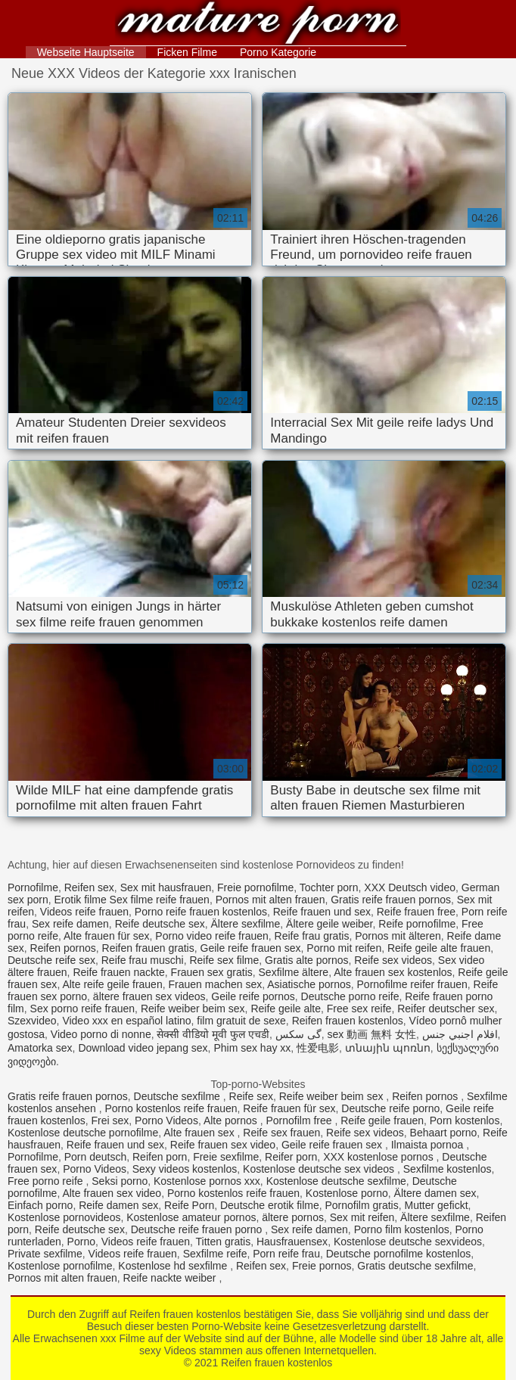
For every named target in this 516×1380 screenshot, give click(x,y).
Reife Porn (189, 1205)
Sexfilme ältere (294, 972)
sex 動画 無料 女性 (371, 1034)
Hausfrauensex (292, 1241)
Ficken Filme (187, 52)
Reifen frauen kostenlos (258, 24)
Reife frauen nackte (118, 972)
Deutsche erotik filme (269, 1205)
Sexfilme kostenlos (447, 1169)
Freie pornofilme (255, 887)
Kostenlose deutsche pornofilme (83, 1133)
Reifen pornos (63, 948)
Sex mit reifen (362, 1217)
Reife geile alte (285, 1008)
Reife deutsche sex (160, 924)
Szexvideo (32, 1021)
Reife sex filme (224, 960)
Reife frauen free (416, 912)
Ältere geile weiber (329, 924)
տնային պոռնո (388, 1048)
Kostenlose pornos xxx (207, 1181)
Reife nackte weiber (171, 1278)
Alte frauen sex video (111, 1193)
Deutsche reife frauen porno (198, 1229)
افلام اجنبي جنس (460, 1034)
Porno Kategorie (278, 52)
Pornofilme (33, 887)
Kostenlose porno (347, 1193)
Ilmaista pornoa (429, 1145)
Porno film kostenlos (401, 1229)
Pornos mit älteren (398, 936)
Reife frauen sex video (222, 1145)
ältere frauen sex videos (149, 996)
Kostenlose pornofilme (60, 1266)
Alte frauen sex (200, 1133)
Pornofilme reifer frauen (412, 984)
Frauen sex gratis (212, 972)
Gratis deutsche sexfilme (415, 1266)
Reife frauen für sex (289, 1108)
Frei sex (110, 1120)
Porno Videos (166, 1120)
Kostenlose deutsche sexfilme (336, 1181)
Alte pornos (232, 1120)
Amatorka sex (40, 1048)
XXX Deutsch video (409, 887)
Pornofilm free (300, 1120)
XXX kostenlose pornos (379, 1157)
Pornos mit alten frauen (270, 900)
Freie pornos (322, 1266)
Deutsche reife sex (51, 960)
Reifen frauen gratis (148, 948)
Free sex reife (359, 1008)
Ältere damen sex (435, 1193)
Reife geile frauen (382, 1120)
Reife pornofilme (416, 924)
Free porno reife (47, 1181)
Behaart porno (443, 1133)
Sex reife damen (70, 924)
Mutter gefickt (436, 1205)
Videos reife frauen (84, 912)
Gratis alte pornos (307, 960)
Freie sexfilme (226, 1157)
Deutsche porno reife (350, 996)
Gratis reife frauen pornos (391, 900)
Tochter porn (329, 887)
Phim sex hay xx (252, 1048)
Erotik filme (80, 900)
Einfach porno (40, 1205)
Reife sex (251, 1096)
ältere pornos (293, 1217)
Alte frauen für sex (107, 936)
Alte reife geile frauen (112, 984)
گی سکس (298, 1034)
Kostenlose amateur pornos (191, 1217)
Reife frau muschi (142, 960)
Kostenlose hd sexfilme (174, 1266)
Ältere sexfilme (246, 924)
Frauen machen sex (215, 984)
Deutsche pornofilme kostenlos (398, 1254)
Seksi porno (120, 1181)
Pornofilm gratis (361, 1205)
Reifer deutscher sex (445, 1008)
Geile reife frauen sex (250, 948)
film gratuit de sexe (241, 1021)
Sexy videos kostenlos (185, 1169)
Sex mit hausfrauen (166, 887)
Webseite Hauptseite (86, 52)
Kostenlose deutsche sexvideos (408, 1241)
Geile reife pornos (253, 996)
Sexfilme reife (215, 1254)
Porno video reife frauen (211, 936)
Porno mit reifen (343, 948)
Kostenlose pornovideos (64, 1217)
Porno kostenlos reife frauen (170, 1108)
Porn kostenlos (465, 1120)
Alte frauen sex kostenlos (393, 972)
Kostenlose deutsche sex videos (320, 1169)
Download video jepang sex (142, 1048)
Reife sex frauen (281, 1133)
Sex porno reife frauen (82, 1008)
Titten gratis (223, 1241)
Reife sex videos (393, 960)
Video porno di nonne (101, 1034)
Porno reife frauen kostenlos (201, 912)
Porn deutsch (95, 1157)
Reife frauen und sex (322, 912)
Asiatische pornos (309, 984)
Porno (81, 1241)
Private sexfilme (45, 1254)
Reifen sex (89, 887)
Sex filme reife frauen (160, 900)
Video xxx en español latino (126, 1021)
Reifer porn (291, 1157)
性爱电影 (318, 1048)
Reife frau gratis (312, 936)
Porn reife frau (286, 1254)
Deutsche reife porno (390, 1108)
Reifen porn (159, 1157)
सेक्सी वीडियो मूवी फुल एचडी (213, 1034)
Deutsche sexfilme (178, 1096)
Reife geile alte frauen (438, 948)
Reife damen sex (118, 1205)
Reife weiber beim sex (193, 1008)
